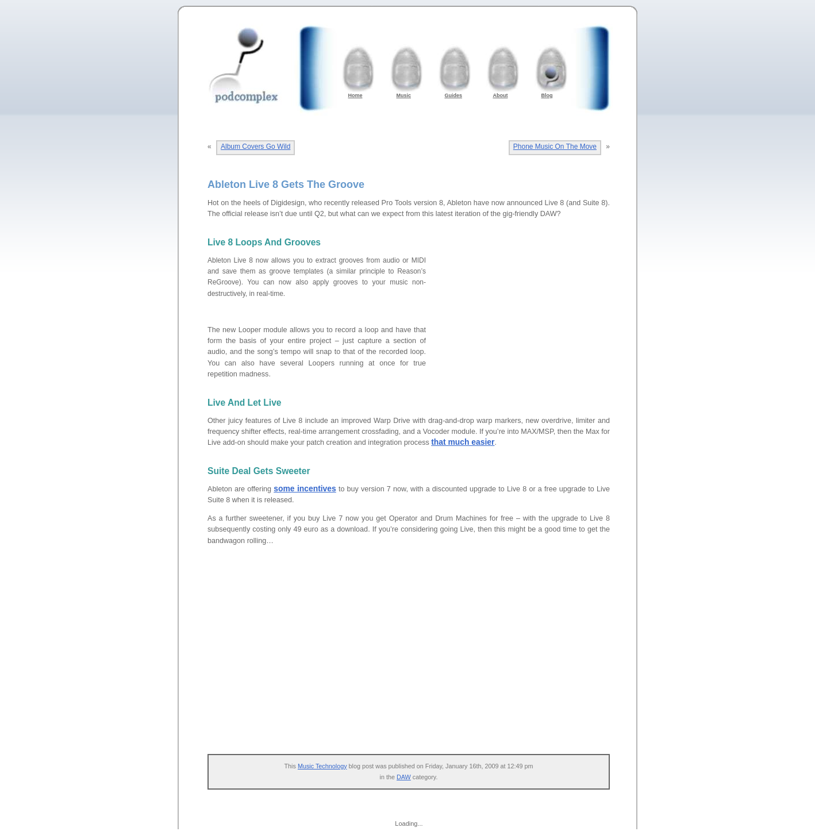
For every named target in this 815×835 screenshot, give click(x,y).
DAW (404, 777)
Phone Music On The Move (555, 147)
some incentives (305, 488)
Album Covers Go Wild (255, 147)
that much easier (462, 442)
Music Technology (322, 766)
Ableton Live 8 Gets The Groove (285, 184)
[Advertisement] (523, 327)
